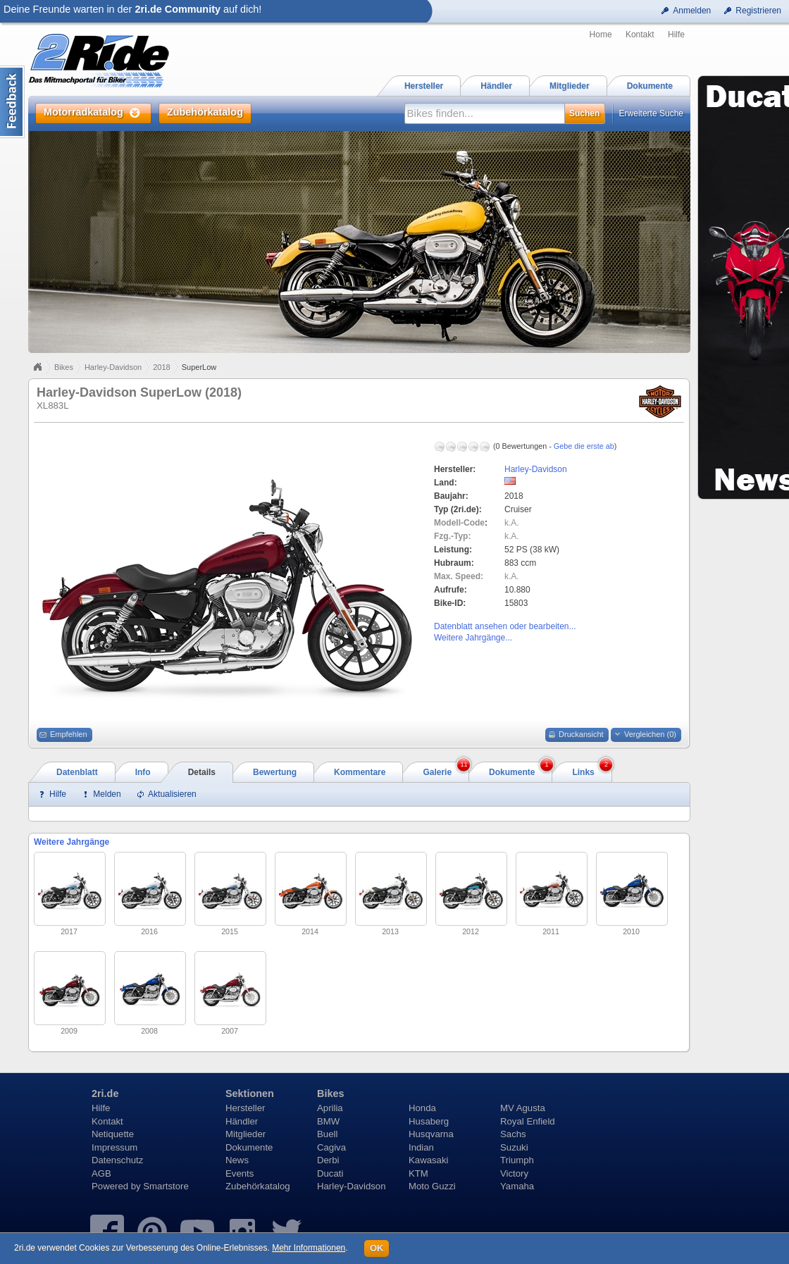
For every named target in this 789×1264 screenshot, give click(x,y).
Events (239, 1173)
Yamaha (517, 1186)
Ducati (330, 1173)
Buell (327, 1134)
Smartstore (166, 1186)
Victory (514, 1173)
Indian (421, 1147)
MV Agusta (522, 1108)
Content (12, 102)
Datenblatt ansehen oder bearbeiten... (505, 626)
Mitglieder (245, 1134)
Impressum (114, 1147)
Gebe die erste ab (584, 446)
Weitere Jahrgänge (71, 842)
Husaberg (429, 1121)
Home (601, 34)
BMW (328, 1121)
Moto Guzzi (432, 1186)
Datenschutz (117, 1160)
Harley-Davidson (113, 367)
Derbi (328, 1160)
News (237, 1160)
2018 (161, 367)
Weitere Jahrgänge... (473, 638)
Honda (422, 1108)
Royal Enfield (527, 1121)
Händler (241, 1121)
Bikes (63, 367)
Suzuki (514, 1147)
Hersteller (245, 1108)
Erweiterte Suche (651, 113)
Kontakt (640, 34)
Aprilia (330, 1108)
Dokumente (249, 1147)
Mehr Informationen (308, 1248)
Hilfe (676, 34)
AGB (101, 1173)
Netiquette (113, 1134)
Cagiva (331, 1147)
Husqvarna (431, 1134)
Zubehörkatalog (257, 1186)
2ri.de (105, 1093)
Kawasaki (428, 1160)
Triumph (517, 1160)
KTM (418, 1173)
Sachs (513, 1134)
